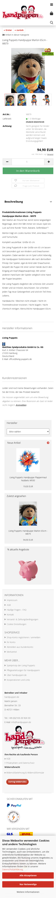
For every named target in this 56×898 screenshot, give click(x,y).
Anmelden (21, 405)
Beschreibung (13, 201)
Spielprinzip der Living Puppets (21, 665)
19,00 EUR (28, 486)
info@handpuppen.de (21, 722)
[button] (7, 161)
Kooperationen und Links (18, 679)
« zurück (19, 30)
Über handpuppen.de (17, 675)
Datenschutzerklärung (12, 869)
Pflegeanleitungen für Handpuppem (23, 670)
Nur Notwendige (28, 884)
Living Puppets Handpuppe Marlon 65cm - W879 (28, 532)
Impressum (12, 600)
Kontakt (10, 614)
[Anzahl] (28, 161)
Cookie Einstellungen (16, 624)
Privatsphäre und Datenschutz (20, 762)
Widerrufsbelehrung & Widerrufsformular (25, 772)
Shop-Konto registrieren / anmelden (23, 637)
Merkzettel (12, 651)
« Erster (8, 30)
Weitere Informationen (28, 891)
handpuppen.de (11, 697)
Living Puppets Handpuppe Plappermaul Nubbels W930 (28, 479)
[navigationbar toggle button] (51, 4)
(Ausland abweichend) (35, 122)
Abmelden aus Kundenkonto (20, 647)
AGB (9, 605)
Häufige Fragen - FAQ (16, 609)
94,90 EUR (28, 539)
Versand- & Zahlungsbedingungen (22, 619)
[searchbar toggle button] (51, 22)
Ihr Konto (11, 642)
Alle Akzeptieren (28, 875)
